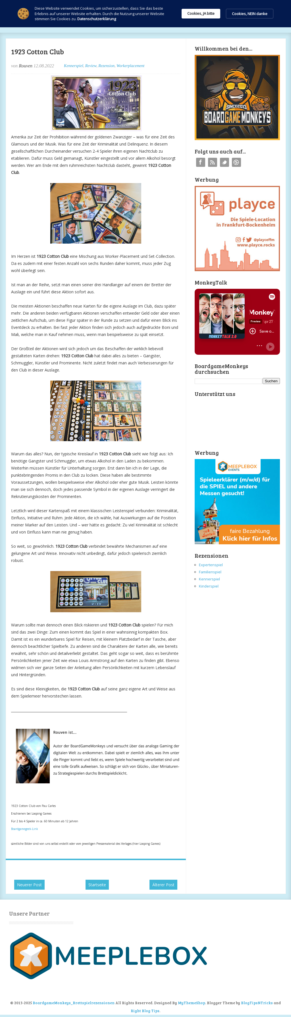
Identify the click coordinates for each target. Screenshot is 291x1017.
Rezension (106, 66)
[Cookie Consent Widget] (145, 13)
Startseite (97, 884)
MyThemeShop (191, 1002)
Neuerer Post (29, 884)
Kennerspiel (73, 66)
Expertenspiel (211, 564)
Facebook (200, 162)
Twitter (224, 162)
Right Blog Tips (145, 1010)
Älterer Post (163, 884)
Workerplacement (130, 66)
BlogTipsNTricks (257, 1002)
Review (90, 66)
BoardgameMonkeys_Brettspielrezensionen (74, 1002)
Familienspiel (210, 571)
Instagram (236, 162)
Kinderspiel (209, 586)
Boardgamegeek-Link (24, 829)
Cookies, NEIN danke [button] (249, 13)
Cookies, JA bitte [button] (201, 13)
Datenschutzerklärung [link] (96, 18)
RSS (212, 162)
